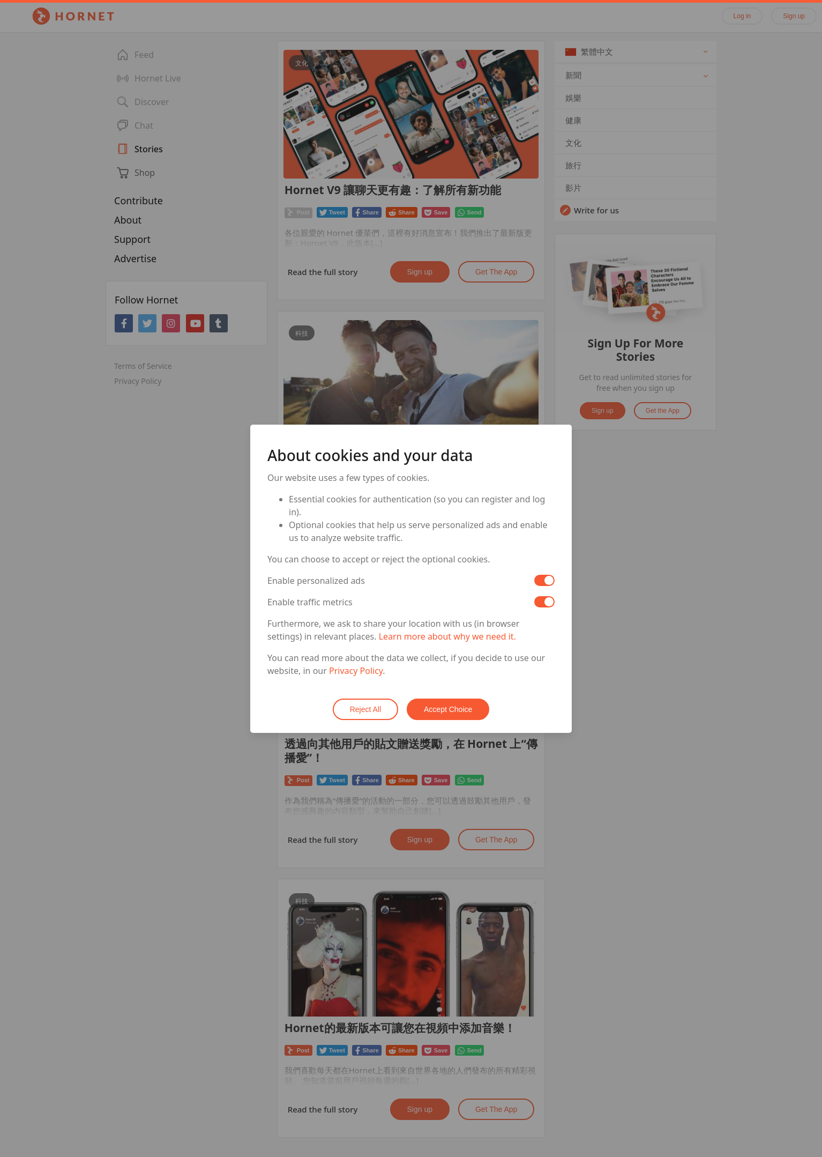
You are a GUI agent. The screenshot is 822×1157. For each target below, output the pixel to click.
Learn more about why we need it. (447, 636)
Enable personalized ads (316, 581)
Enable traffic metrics (310, 602)
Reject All (365, 709)
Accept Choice (448, 709)
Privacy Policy (356, 671)
